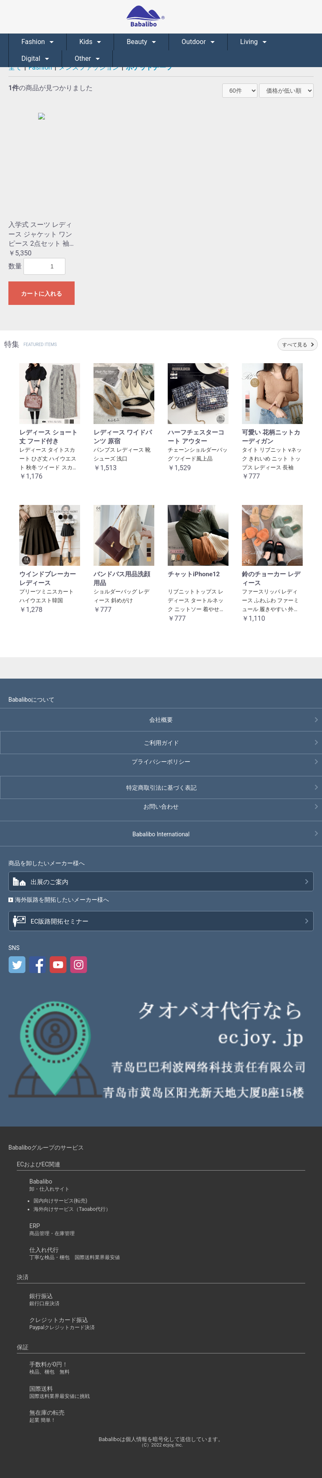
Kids (86, 42)
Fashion (34, 42)
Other (84, 58)
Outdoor (195, 42)
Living (250, 42)
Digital (31, 58)
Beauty (138, 42)
